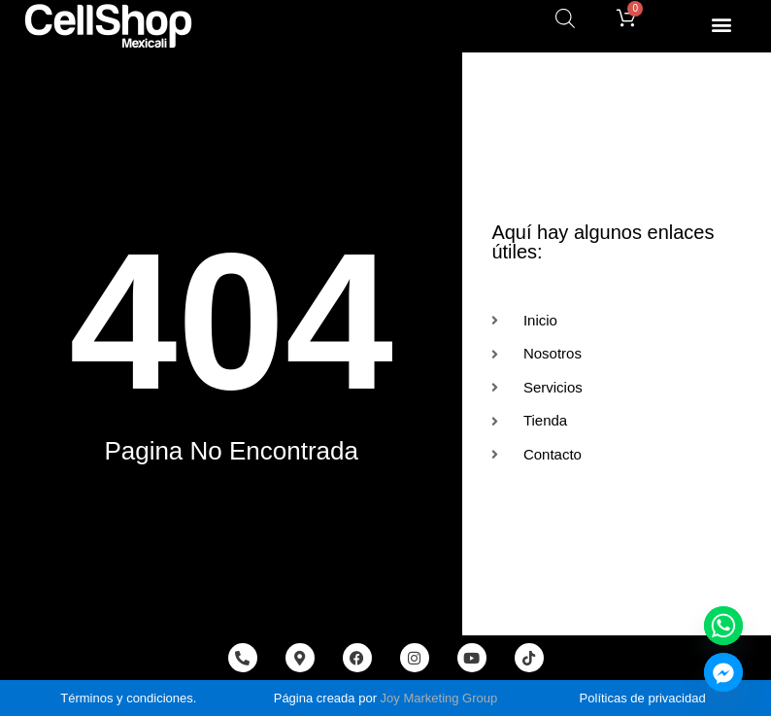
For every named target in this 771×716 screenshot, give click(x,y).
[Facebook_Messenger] (723, 672)
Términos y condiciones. (128, 698)
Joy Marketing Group (439, 698)
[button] (721, 24)
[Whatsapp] (723, 625)
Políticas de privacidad (643, 698)
